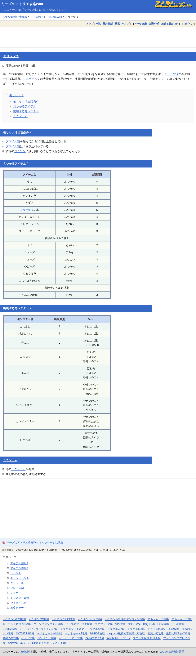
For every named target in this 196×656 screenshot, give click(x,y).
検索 (117, 23)
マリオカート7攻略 (76, 633)
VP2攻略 (120, 624)
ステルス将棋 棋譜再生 (147, 638)
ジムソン (20, 151)
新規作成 (154, 23)
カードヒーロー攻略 (71, 638)
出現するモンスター (26, 111)
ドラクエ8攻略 (136, 628)
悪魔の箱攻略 (156, 633)
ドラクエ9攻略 (156, 628)
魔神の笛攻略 (11, 638)
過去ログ (173, 23)
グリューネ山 (18, 583)
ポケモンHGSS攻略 (14, 619)
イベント (15, 573)
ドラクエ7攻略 (116, 628)
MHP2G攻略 (97, 633)
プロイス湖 (13, 141)
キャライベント (19, 578)
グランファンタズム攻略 (48, 624)
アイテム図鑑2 (19, 563)
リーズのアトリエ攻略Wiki (22, 4)
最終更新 (108, 23)
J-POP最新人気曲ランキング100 (47, 643)
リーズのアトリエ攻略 (78, 624)
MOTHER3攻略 (25, 633)
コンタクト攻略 (46, 638)
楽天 (23, 643)
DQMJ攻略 (178, 624)
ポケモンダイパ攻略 (90, 619)
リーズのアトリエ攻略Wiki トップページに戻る (35, 542)
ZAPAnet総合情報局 (15, 16)
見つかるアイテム (24, 106)
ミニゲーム (30, 78)
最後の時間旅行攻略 (178, 633)
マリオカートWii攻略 (49, 633)
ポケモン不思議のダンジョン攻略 (125, 619)
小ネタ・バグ (18, 602)
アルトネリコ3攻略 (19, 624)
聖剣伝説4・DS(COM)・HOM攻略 (148, 624)
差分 (163, 23)
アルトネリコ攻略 (158, 619)
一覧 (98, 23)
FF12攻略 (173, 628)
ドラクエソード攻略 (72, 628)
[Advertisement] (98, 37)
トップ (90, 23)
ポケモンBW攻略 (39, 619)
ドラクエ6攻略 (96, 628)
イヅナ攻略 (28, 638)
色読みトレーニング (118, 638)
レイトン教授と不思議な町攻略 (126, 633)
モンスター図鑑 (19, 597)
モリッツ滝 (11, 56)
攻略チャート (18, 607)
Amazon (13, 643)
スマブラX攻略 (104, 624)
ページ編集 (141, 23)
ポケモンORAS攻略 (63, 619)
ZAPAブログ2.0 (94, 638)
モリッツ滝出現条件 (26, 101)
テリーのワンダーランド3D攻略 (39, 628)
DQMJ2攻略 (10, 628)
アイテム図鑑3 (19, 568)
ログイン (189, 23)
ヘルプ (125, 23)
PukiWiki (25, 651)
